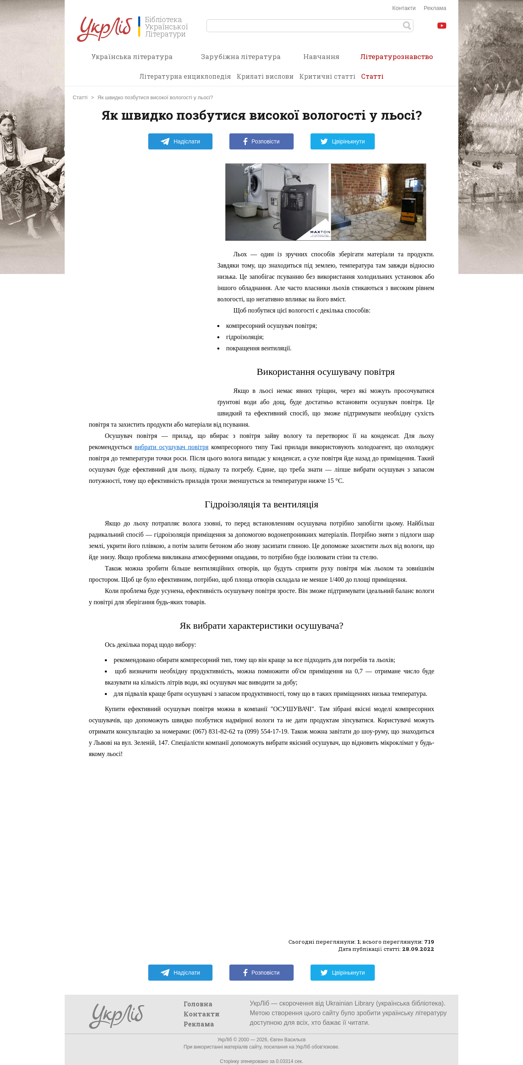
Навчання (321, 56)
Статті (372, 76)
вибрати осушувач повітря (171, 447)
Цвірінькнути (343, 141)
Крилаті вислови (265, 76)
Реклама (435, 8)
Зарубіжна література (241, 56)
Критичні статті (327, 76)
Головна (198, 1004)
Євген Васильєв (288, 1040)
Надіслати (180, 141)
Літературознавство (396, 59)
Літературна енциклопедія (185, 76)
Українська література (132, 56)
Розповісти (261, 141)
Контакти (404, 8)
